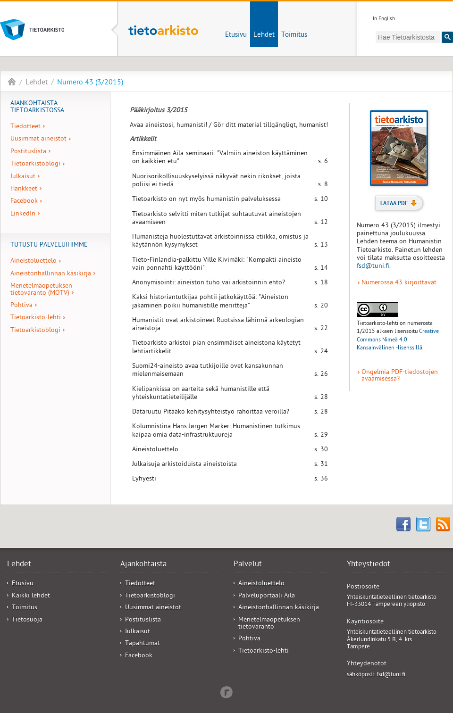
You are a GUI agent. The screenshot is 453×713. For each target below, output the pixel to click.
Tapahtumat (142, 644)
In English (384, 19)
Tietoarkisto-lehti (163, 36)
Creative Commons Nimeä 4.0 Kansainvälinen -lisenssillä (398, 340)
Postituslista (28, 152)
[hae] (408, 37)
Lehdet (264, 35)
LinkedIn (22, 214)
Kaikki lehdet (31, 596)
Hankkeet (23, 189)
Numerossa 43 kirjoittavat (398, 283)
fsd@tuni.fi (373, 267)
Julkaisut (22, 177)
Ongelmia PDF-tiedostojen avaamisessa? (399, 376)
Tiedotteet (25, 127)
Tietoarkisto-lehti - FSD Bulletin (12, 81)
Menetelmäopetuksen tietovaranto (269, 623)
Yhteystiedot (368, 565)
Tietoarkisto (49, 30)
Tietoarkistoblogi (35, 164)
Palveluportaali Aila (266, 596)
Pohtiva (21, 306)
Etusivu (236, 35)
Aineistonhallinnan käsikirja (50, 274)
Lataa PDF (399, 203)
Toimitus (294, 35)
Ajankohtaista (143, 565)
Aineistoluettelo (33, 261)
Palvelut (248, 565)
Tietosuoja (27, 620)
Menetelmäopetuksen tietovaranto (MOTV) (41, 289)
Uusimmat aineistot (38, 139)
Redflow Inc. (226, 691)
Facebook (24, 202)
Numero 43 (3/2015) (90, 83)
